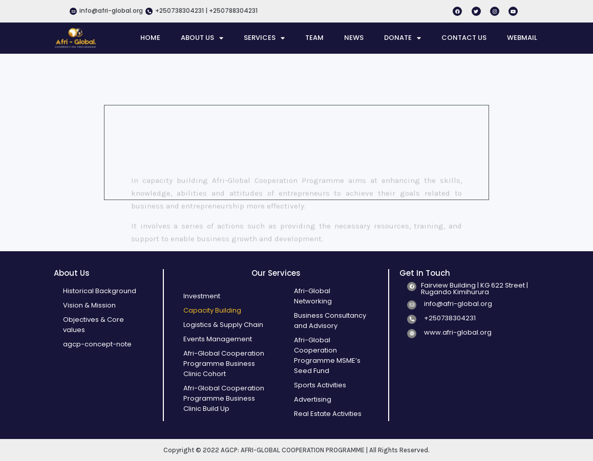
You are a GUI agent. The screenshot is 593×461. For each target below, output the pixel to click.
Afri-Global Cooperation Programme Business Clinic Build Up (223, 398)
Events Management (217, 339)
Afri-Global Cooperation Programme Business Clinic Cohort (223, 363)
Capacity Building (212, 310)
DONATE (402, 38)
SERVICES (264, 38)
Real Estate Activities (328, 414)
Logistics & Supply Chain (223, 325)
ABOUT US (202, 38)
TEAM (314, 37)
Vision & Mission (89, 305)
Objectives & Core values (93, 325)
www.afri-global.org (458, 332)
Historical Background (99, 291)
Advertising (312, 399)
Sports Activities (320, 385)
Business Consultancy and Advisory (330, 321)
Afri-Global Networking (313, 296)
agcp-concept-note (97, 344)
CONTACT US (463, 37)
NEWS (354, 37)
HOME (150, 37)
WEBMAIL (522, 37)
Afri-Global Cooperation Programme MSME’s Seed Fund (327, 355)
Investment (201, 296)
